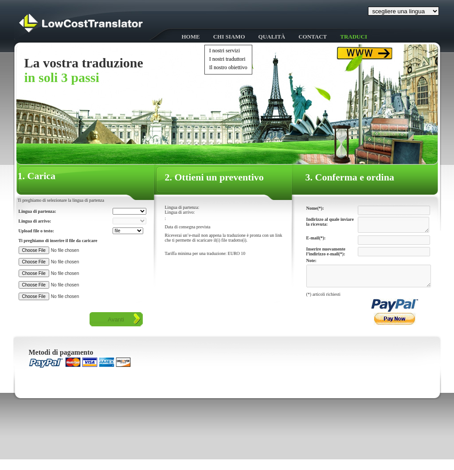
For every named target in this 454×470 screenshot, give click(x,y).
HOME (191, 36)
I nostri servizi (224, 50)
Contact (312, 36)
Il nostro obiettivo (228, 67)
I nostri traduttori (227, 59)
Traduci (353, 36)
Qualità (272, 36)
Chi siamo (229, 36)
